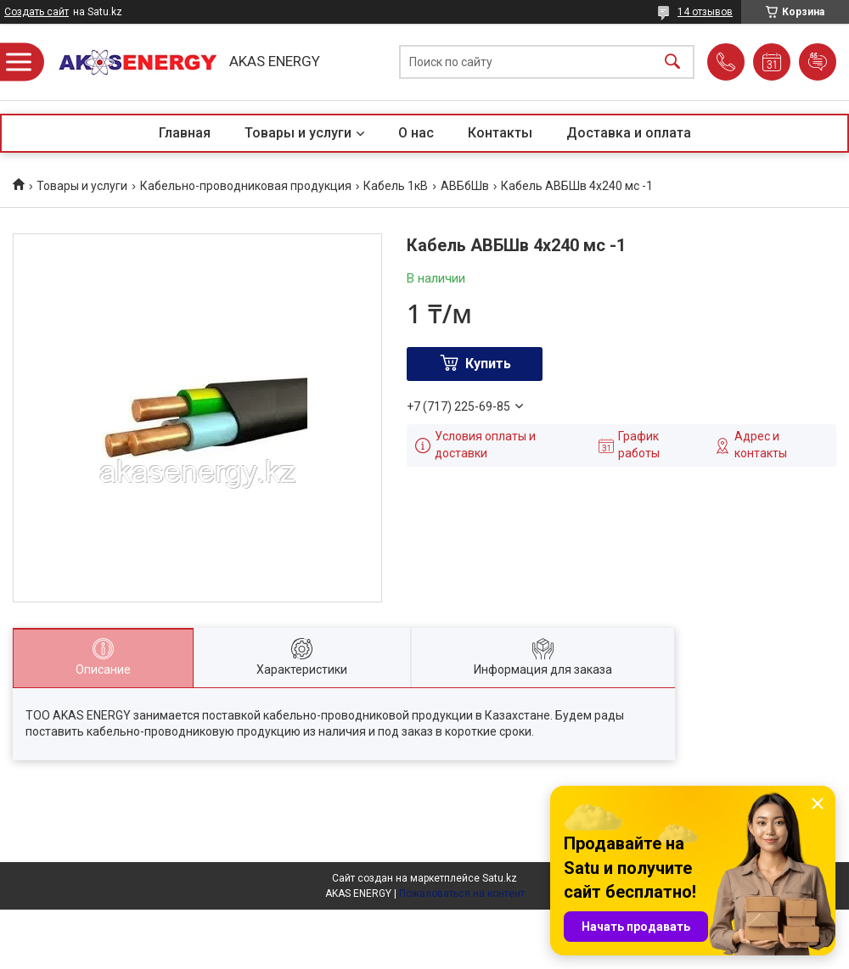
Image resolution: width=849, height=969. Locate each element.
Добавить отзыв (817, 62)
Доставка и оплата (628, 133)
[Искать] (672, 62)
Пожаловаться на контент (462, 893)
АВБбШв (465, 186)
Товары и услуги (298, 133)
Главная (185, 133)
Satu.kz (499, 878)
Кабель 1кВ (395, 186)
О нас (416, 133)
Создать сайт (36, 12)
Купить (488, 364)
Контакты (500, 133)
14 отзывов (705, 12)
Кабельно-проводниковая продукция (245, 186)
